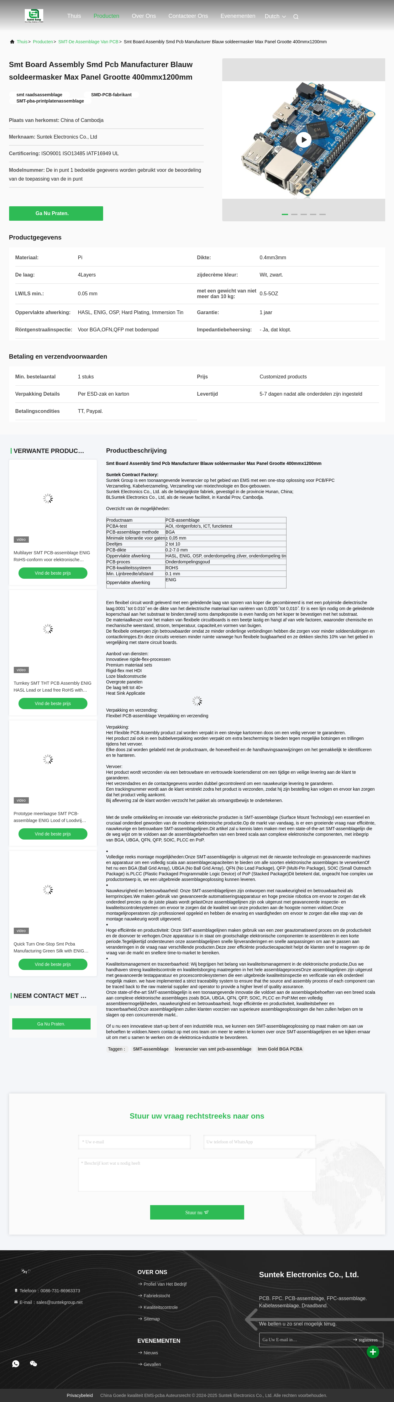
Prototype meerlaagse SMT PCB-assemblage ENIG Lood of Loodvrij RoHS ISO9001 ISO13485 (48, 820)
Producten (106, 16)
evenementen (238, 16)
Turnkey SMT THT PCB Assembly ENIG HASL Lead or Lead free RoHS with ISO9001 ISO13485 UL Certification (53, 690)
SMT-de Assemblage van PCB (88, 41)
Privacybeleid (80, 1395)
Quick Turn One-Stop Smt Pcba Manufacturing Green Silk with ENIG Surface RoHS (49, 950)
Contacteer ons (188, 16)
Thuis (74, 16)
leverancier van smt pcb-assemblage (213, 1049)
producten (43, 41)
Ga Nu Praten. (56, 213)
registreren (365, 1339)
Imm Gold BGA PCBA (280, 1049)
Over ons (144, 16)
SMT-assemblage (151, 1049)
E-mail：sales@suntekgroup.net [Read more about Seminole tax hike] (48, 1302)
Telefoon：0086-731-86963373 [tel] (46, 1290)
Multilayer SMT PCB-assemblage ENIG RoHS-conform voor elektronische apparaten (52, 559)
